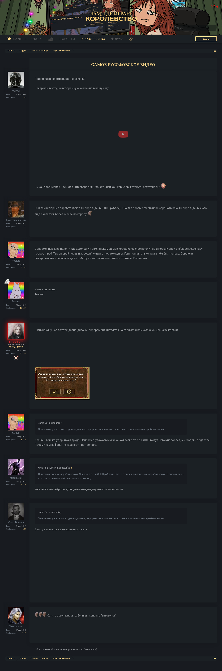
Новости (67, 39)
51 (25, 97)
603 (24, 529)
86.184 (23, 353)
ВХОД (206, 38)
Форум (117, 39)
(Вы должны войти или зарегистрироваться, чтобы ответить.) (66, 649)
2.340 (23, 485)
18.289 (23, 308)
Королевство (93, 39)
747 (24, 227)
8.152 (23, 267)
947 (24, 633)
